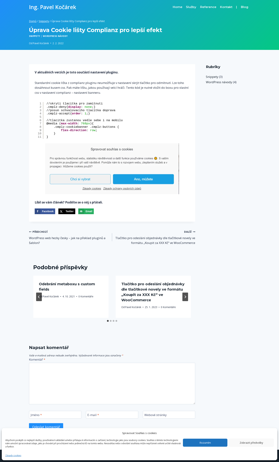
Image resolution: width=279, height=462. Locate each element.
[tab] (108, 321)
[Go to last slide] (39, 297)
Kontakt (226, 7)
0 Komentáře (85, 296)
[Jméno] (55, 415)
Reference (208, 7)
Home (177, 7)
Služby (191, 7)
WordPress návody (55, 36)
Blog (244, 7)
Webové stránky (155, 415)
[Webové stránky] (169, 415)
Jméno (36, 415)
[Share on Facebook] (45, 211)
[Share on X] (66, 211)
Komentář (37, 360)
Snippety (34, 36)
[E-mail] (112, 415)
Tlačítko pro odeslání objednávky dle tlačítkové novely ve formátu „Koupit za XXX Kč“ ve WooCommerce (155, 237)
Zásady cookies (13, 455)
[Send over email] (86, 211)
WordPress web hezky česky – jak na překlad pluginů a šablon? (69, 237)
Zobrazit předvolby (251, 442)
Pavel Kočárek (41, 43)
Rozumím (205, 442)
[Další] (185, 297)
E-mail (93, 415)
